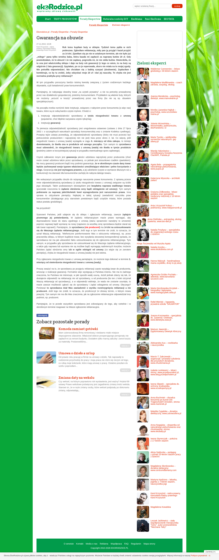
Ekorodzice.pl (42, 32)
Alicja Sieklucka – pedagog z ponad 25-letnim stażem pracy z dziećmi (159, 457)
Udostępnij (42, 315)
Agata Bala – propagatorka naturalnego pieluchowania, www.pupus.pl (156, 169)
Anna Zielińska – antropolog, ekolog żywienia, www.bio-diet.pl (159, 222)
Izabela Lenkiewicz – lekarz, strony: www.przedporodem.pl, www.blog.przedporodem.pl (158, 375)
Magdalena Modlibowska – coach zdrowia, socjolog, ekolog (159, 87)
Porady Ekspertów (90, 18)
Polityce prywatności (200, 555)
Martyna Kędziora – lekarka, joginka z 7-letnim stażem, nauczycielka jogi (157, 485)
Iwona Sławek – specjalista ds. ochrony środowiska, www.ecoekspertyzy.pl (158, 389)
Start (48, 18)
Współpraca (116, 544)
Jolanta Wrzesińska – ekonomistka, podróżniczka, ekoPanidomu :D (157, 128)
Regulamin (136, 544)
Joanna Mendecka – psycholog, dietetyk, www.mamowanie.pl (159, 101)
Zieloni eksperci (121, 25)
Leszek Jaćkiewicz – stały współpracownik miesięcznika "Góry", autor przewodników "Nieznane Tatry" (157, 526)
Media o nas (91, 544)
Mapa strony (149, 544)
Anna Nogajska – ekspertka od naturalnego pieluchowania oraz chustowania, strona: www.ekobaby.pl (159, 430)
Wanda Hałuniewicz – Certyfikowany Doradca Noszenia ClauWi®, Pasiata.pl (159, 156)
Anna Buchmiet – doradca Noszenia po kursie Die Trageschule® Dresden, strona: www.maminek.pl (158, 403)
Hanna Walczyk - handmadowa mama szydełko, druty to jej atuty (159, 266)
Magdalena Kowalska (154, 512)
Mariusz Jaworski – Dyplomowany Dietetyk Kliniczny (159, 334)
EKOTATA (169, 18)
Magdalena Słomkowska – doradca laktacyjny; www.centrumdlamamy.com (156, 471)
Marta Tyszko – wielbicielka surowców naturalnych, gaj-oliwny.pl (156, 142)
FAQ (126, 544)
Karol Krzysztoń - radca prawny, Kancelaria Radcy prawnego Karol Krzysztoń (159, 498)
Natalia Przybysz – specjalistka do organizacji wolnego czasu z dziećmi (158, 235)
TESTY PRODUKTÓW (65, 18)
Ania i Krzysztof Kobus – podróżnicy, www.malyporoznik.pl (159, 210)
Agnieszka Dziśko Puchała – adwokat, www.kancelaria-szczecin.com (157, 279)
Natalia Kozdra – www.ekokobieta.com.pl (155, 252)
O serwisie (69, 544)
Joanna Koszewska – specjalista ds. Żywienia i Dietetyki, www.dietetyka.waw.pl (159, 320)
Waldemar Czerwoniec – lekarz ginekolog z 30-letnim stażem (158, 74)
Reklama (104, 544)
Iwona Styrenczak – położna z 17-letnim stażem (157, 444)
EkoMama (136, 18)
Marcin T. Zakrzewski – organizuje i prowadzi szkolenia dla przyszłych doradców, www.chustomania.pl (158, 362)
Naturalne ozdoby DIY (115, 18)
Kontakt (79, 544)
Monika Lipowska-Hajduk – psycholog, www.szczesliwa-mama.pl (157, 115)
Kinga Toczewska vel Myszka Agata (153, 243)
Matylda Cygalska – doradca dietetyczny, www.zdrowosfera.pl (159, 416)
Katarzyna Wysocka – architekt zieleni (158, 183)
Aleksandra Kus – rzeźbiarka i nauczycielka (157, 348)
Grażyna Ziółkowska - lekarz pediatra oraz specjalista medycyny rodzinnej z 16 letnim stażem (158, 197)
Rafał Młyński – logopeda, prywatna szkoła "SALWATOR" (158, 307)
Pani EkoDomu (153, 18)
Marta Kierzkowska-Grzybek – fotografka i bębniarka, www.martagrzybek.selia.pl (158, 293)
